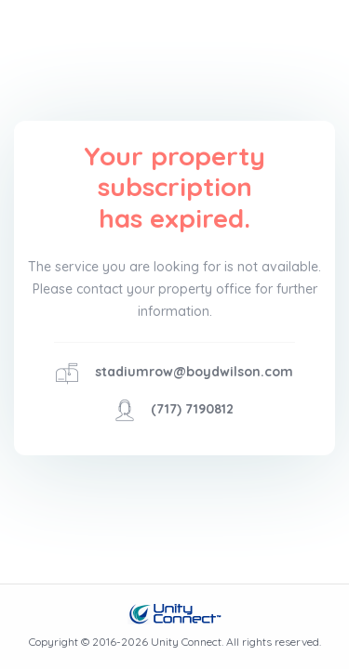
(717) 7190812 (192, 408)
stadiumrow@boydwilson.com (194, 371)
